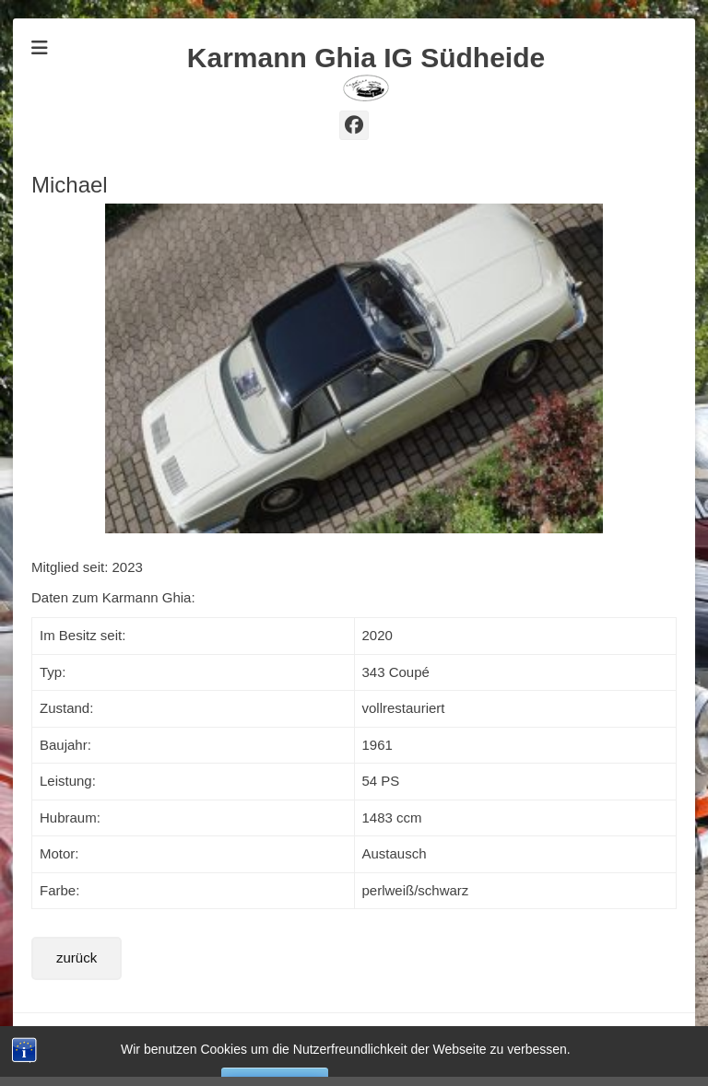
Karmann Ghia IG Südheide (366, 57)
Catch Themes (638, 1031)
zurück (76, 957)
